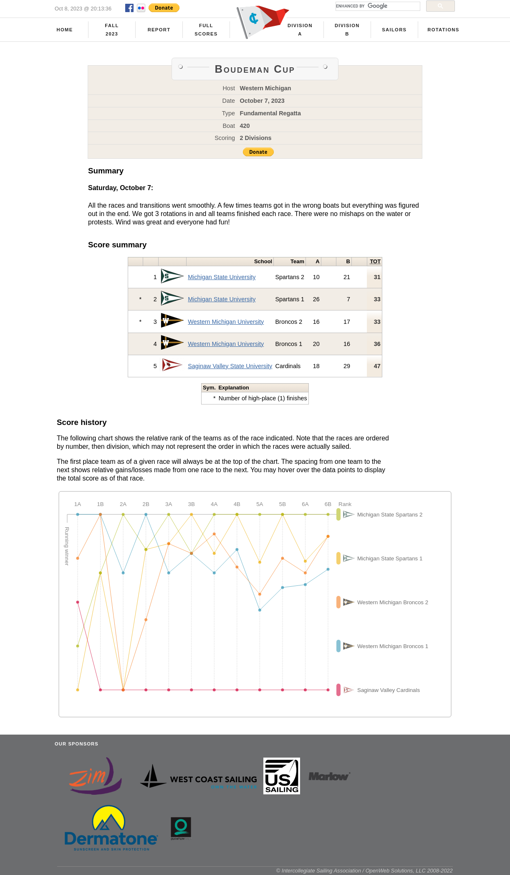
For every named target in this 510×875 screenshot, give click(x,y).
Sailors (394, 29)
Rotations (443, 29)
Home (65, 29)
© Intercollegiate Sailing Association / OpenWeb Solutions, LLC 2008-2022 (364, 870)
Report (159, 29)
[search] (377, 6)
